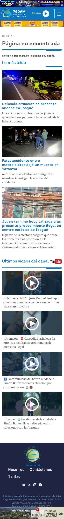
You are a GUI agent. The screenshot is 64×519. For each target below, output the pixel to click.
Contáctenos (41, 470)
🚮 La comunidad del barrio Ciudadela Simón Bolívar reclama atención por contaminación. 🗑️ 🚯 (28, 383)
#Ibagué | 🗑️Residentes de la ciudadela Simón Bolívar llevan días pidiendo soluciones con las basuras (29, 423)
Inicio (5, 35)
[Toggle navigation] (58, 13)
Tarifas (14, 476)
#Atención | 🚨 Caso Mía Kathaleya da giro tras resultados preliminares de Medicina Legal (29, 342)
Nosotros (16, 470)
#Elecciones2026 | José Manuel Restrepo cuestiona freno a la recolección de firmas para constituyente (31, 302)
